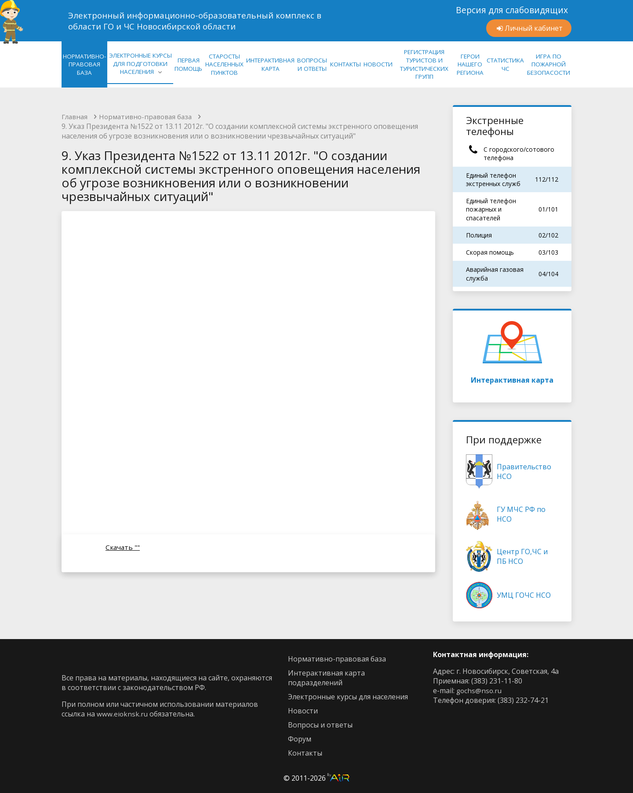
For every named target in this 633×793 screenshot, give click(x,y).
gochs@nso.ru (479, 690)
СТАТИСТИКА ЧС (505, 64)
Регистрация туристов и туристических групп (424, 64)
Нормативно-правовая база (150, 117)
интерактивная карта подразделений (326, 677)
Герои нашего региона (470, 64)
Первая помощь (188, 64)
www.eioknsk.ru (123, 714)
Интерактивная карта (512, 350)
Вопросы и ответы (320, 725)
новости (303, 711)
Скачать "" (123, 548)
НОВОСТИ (378, 64)
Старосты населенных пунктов (224, 64)
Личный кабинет (534, 28)
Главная (76, 117)
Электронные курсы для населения (348, 697)
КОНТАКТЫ (345, 64)
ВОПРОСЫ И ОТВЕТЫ (312, 64)
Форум (299, 739)
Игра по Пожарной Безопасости (548, 64)
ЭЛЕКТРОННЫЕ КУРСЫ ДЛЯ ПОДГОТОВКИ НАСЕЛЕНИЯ (140, 63)
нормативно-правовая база (84, 64)
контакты (305, 753)
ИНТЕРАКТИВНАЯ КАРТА (270, 64)
